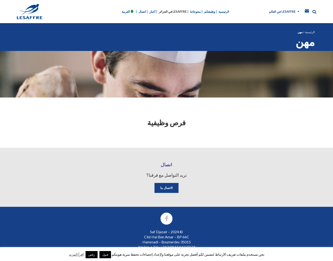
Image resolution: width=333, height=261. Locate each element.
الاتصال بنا (166, 188)
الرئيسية (310, 32)
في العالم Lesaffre (282, 11)
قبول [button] (105, 254)
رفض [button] (91, 254)
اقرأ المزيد (76, 254)
